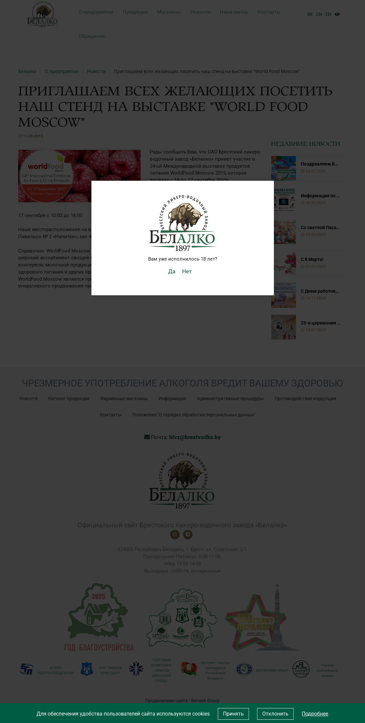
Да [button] (173, 271)
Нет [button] (186, 271)
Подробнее (315, 714)
